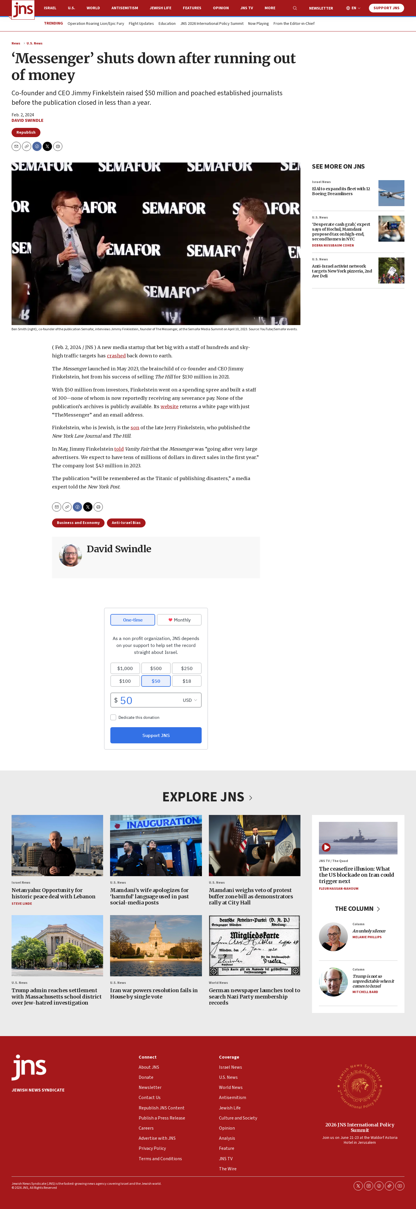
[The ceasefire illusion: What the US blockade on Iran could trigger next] (358, 838)
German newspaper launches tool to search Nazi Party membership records (254, 996)
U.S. (71, 8)
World (93, 8)
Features (192, 8)
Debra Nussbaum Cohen (333, 245)
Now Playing (258, 24)
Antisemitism (125, 8)
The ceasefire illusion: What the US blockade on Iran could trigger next (356, 875)
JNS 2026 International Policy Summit (212, 24)
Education (167, 24)
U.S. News (34, 43)
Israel (50, 8)
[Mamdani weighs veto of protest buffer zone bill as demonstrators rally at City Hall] (254, 845)
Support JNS (387, 8)
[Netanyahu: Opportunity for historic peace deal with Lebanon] (57, 845)
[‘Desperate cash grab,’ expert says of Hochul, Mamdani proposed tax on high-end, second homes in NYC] (391, 229)
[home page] (23, 9)
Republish (26, 132)
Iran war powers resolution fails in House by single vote (154, 993)
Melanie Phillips (367, 937)
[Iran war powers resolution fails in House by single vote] (156, 945)
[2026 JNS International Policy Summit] (360, 1086)
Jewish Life (160, 8)
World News (218, 982)
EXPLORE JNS (208, 797)
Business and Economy (78, 523)
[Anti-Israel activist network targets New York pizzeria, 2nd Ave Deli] (391, 270)
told (119, 448)
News (16, 43)
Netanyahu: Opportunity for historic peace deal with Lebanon (53, 893)
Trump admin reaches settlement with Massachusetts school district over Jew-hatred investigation (56, 996)
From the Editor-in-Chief (294, 24)
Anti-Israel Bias (126, 523)
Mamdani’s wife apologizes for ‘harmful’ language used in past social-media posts (149, 896)
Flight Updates (141, 24)
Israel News (321, 182)
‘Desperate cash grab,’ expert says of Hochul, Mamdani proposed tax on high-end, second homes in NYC (341, 231)
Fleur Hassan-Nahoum (339, 888)
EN (354, 8)
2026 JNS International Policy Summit (359, 1127)
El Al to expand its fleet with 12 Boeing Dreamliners (341, 191)
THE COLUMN (358, 909)
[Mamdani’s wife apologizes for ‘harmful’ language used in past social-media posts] (156, 845)
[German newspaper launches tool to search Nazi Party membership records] (254, 945)
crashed (116, 355)
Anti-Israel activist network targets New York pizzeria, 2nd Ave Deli (342, 271)
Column (358, 924)
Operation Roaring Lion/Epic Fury (96, 24)
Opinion (221, 8)
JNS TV (246, 8)
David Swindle (28, 120)
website (170, 406)
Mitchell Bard (365, 992)
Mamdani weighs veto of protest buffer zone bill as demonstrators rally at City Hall (251, 896)
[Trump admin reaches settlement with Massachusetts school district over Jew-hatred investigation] (57, 945)
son (135, 427)
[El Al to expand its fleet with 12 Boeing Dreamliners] (391, 193)
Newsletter (321, 8)
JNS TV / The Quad (333, 861)
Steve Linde (22, 903)
